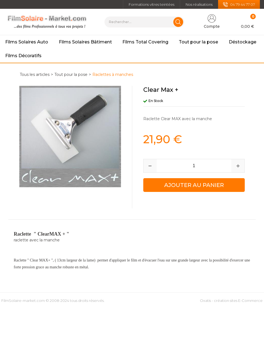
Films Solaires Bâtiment (85, 42)
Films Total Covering (145, 42)
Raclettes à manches (112, 74)
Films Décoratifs (23, 55)
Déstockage (242, 42)
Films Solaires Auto (26, 42)
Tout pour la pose (198, 42)
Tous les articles (35, 74)
